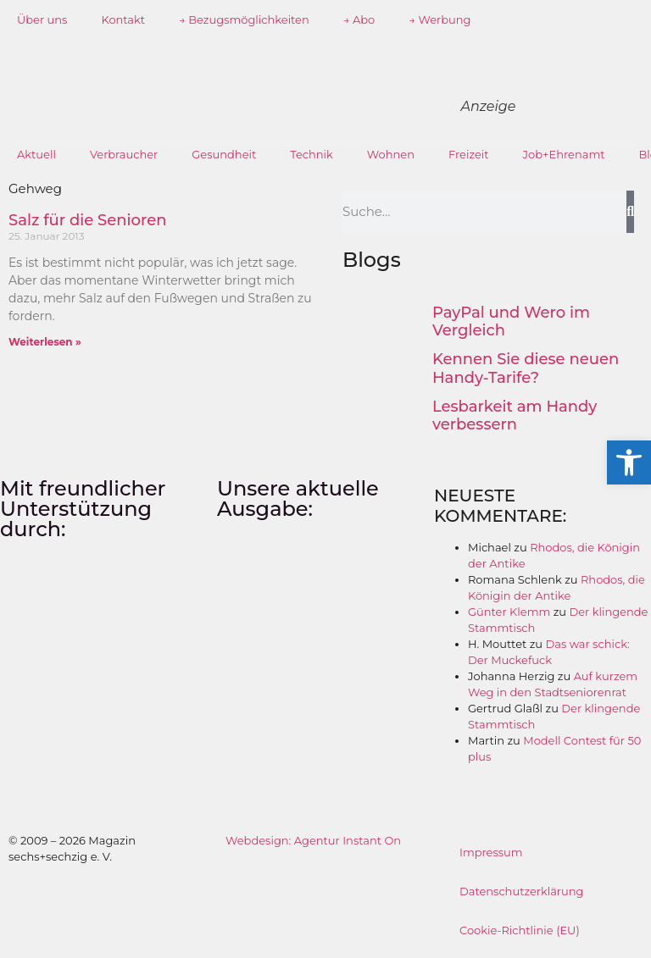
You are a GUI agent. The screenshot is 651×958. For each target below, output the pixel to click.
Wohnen (391, 154)
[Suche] (630, 212)
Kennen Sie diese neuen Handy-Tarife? (525, 368)
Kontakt (123, 19)
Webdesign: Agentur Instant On (313, 840)
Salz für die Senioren (87, 220)
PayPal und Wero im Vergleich (511, 322)
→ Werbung (439, 19)
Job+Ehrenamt (564, 154)
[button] (629, 462)
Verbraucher (124, 154)
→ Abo (359, 19)
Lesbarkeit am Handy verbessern (514, 416)
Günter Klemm (509, 611)
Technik (311, 154)
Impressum (491, 852)
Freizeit (468, 154)
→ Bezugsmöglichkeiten (244, 19)
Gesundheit (224, 154)
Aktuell (36, 154)
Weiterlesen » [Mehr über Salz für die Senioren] (44, 341)
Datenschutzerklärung (521, 891)
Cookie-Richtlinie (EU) (519, 930)
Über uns (42, 19)
